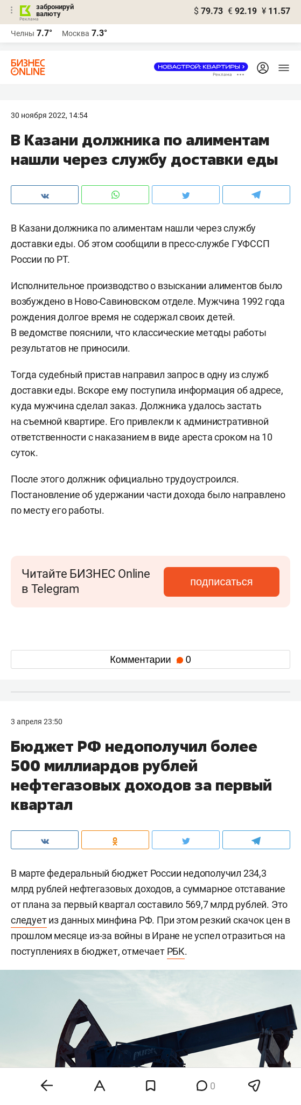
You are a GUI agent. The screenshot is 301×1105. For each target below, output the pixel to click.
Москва (75, 33)
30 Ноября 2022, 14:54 (49, 115)
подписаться (221, 582)
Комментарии (150, 659)
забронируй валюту (55, 10)
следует (29, 920)
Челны (22, 33)
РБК (176, 951)
